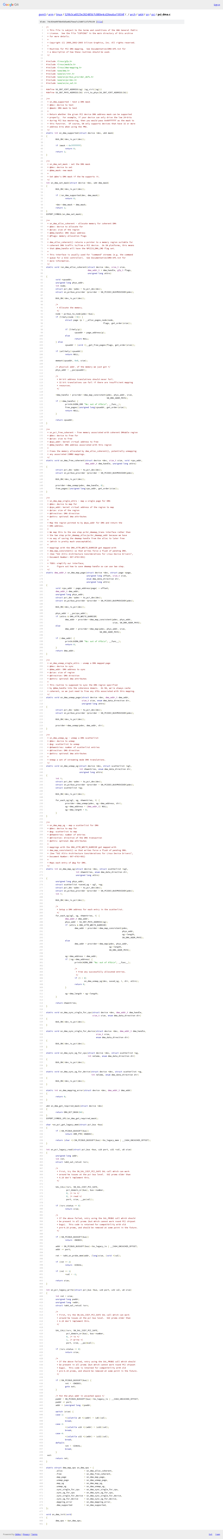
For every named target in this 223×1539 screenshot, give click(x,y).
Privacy (26, 1534)
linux (59, 14)
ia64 (140, 14)
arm (51, 14)
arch (133, 14)
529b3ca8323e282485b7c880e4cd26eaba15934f (94, 14)
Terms (34, 1534)
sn (147, 14)
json (217, 1534)
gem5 (42, 14)
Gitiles (18, 1534)
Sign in (217, 4)
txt (210, 1534)
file (99, 21)
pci (153, 14)
